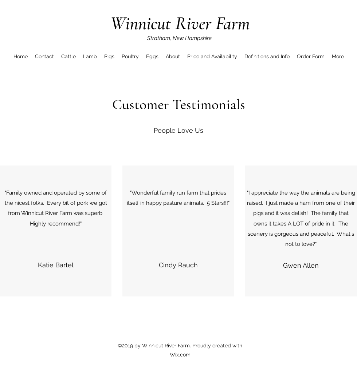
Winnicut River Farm (180, 23)
